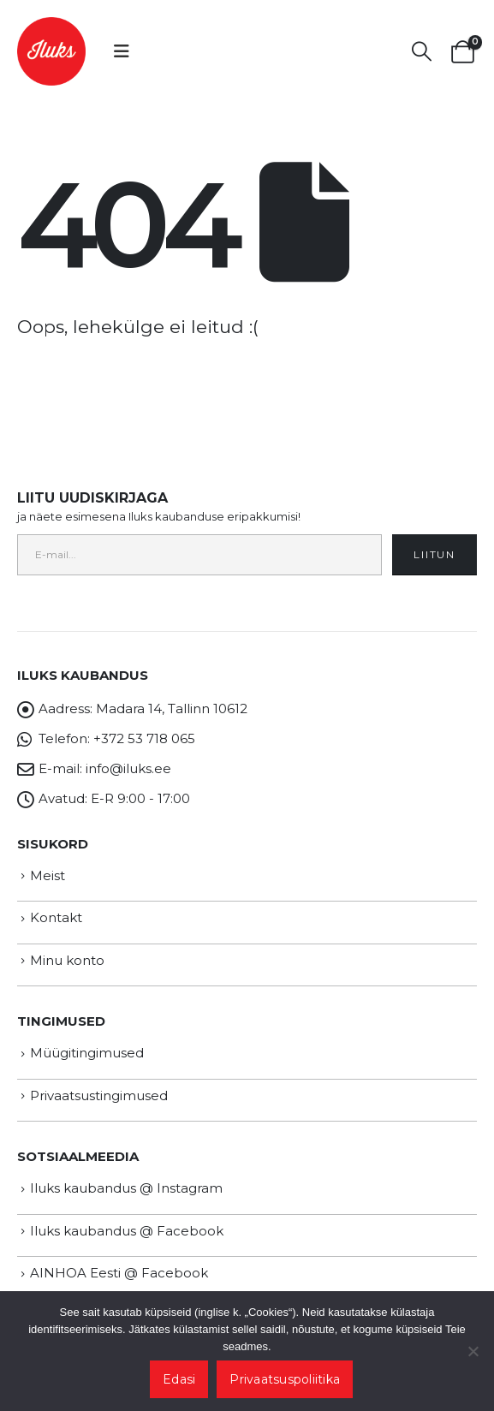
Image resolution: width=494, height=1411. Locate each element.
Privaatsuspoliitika (284, 1379)
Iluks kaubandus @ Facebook (126, 1231)
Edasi (179, 1379)
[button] (121, 51)
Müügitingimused (87, 1053)
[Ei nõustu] (472, 1351)
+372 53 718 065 (144, 738)
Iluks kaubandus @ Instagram (126, 1188)
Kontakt (56, 917)
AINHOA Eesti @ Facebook (119, 1273)
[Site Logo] (51, 51)
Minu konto (67, 960)
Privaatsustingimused (99, 1095)
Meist (47, 875)
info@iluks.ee (128, 768)
